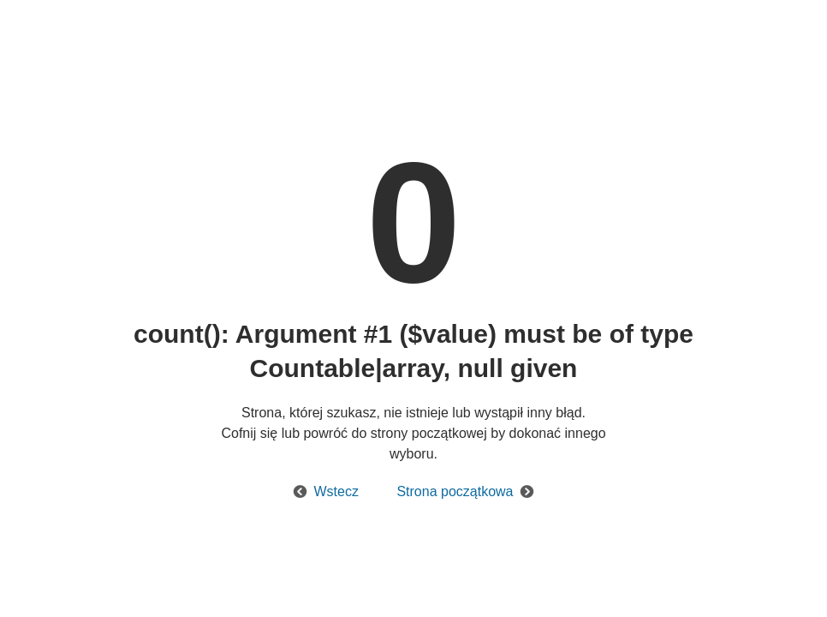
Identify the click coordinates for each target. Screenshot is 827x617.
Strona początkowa (454, 491)
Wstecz (336, 491)
